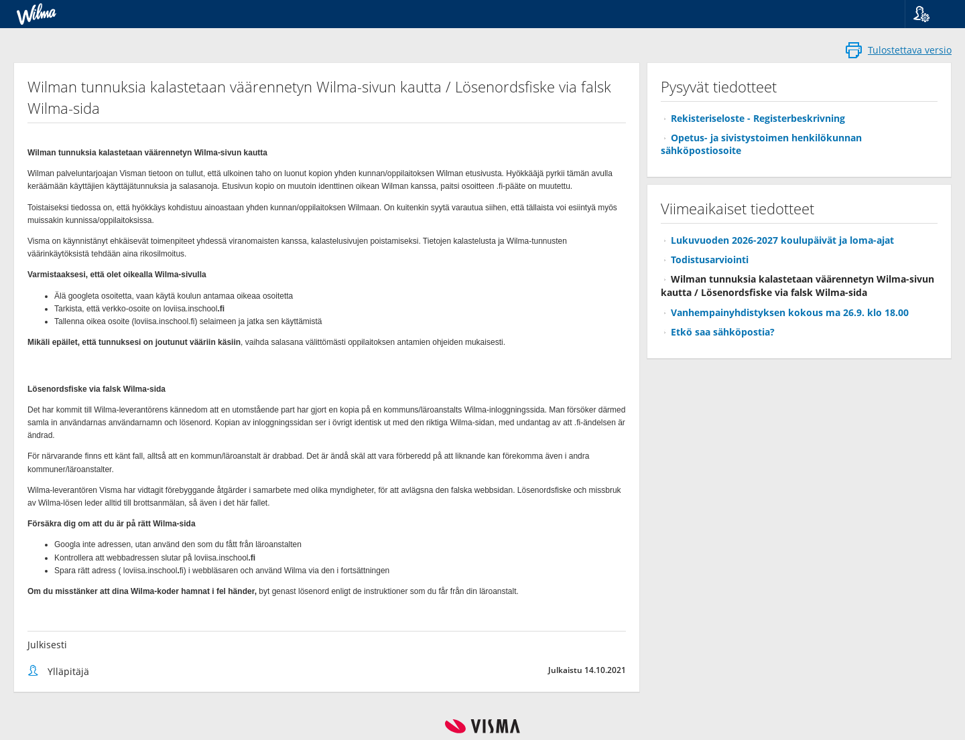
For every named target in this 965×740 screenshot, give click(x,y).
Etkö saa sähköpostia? (723, 331)
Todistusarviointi (710, 259)
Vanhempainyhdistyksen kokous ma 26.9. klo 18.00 (790, 312)
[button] (930, 14)
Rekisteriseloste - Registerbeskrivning (758, 118)
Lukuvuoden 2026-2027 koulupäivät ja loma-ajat (782, 240)
